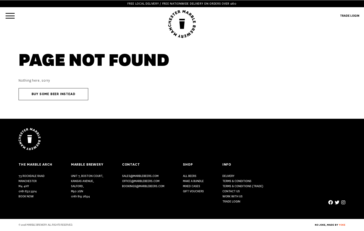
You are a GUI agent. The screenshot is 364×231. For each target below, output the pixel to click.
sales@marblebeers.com (140, 176)
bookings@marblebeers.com (143, 186)
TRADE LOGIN (349, 16)
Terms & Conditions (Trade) (242, 186)
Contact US (231, 191)
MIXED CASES (191, 186)
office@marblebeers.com (140, 181)
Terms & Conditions (236, 181)
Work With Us (232, 196)
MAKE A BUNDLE (193, 181)
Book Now (26, 196)
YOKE (342, 225)
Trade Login (231, 201)
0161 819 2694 (80, 196)
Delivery (228, 176)
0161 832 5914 (28, 191)
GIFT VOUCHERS (193, 191)
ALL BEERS (189, 176)
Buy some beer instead (53, 94)
